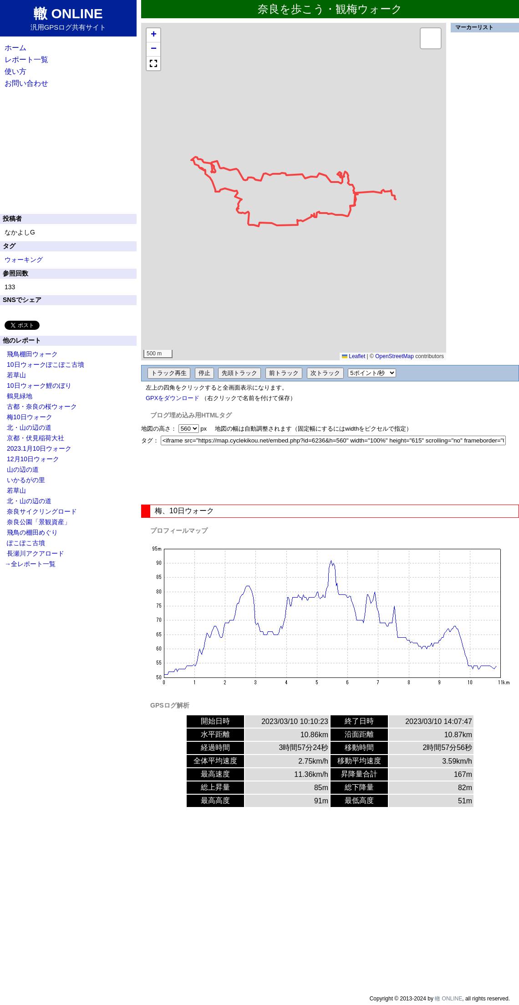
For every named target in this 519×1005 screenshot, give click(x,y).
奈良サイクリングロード (42, 511)
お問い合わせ (26, 83)
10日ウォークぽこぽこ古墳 (45, 364)
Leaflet (353, 356)
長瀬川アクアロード (35, 553)
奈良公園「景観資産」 (39, 522)
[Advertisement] (330, 474)
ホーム (15, 48)
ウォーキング (24, 259)
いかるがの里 (26, 480)
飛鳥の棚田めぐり (32, 532)
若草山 (16, 375)
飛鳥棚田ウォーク (32, 354)
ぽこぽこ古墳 (26, 543)
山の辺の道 (23, 469)
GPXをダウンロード (172, 398)
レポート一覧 (26, 59)
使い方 (15, 71)
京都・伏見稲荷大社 (35, 438)
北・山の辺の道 (29, 427)
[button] (153, 35)
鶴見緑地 (19, 396)
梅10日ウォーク (29, 417)
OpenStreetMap (394, 356)
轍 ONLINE (448, 998)
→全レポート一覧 (30, 564)
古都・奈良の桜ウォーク (42, 406)
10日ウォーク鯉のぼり (39, 385)
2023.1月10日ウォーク (39, 448)
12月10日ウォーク (33, 459)
